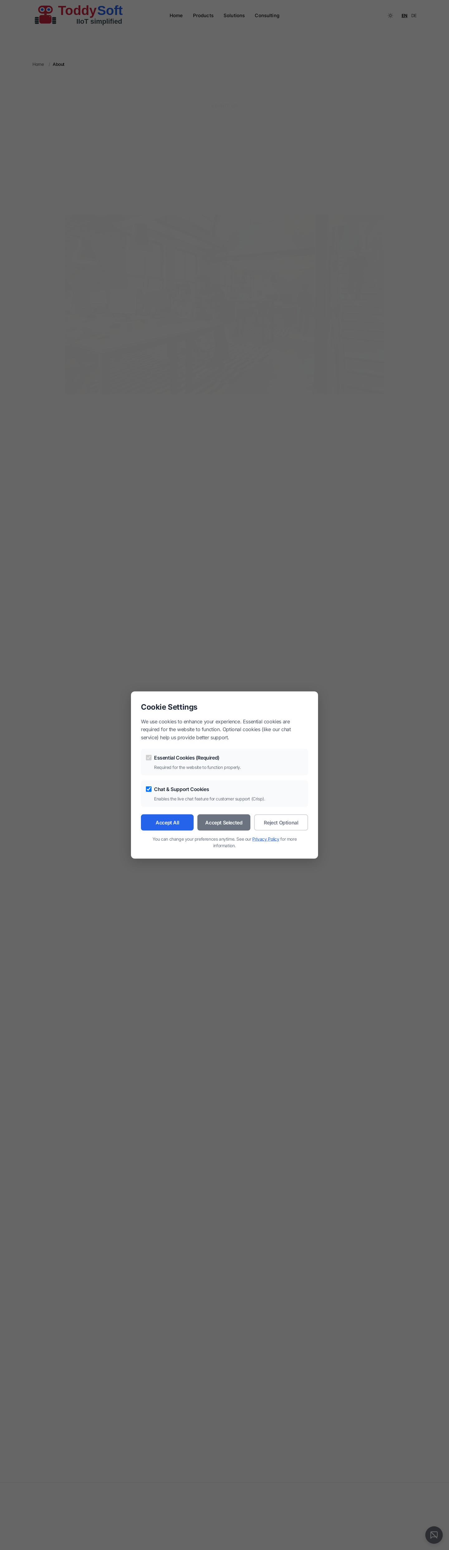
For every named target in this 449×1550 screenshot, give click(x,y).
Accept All (167, 822)
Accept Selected (223, 822)
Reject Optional (281, 822)
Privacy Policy (265, 839)
